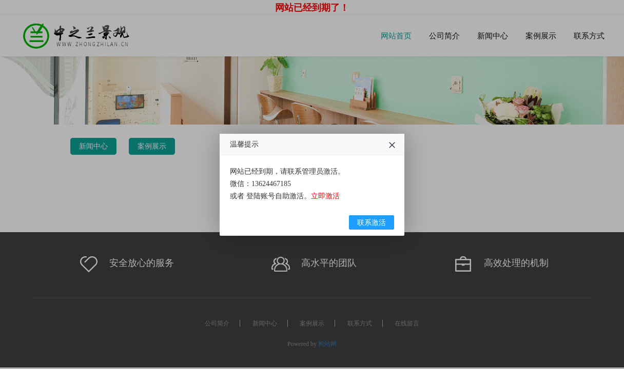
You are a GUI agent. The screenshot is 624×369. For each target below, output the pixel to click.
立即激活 (325, 220)
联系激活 (371, 247)
